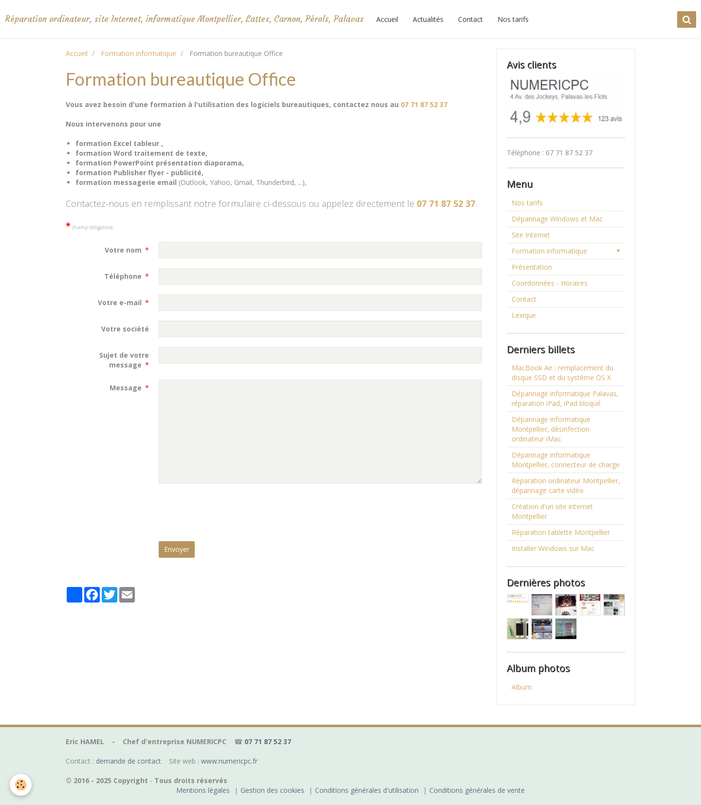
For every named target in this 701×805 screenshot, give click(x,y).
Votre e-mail (120, 302)
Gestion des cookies (272, 790)
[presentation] (233, 512)
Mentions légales (203, 790)
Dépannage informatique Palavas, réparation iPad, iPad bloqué (565, 398)
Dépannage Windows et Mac (557, 218)
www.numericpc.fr (229, 761)
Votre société (125, 328)
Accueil (387, 19)
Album (522, 687)
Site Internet (531, 234)
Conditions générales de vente (477, 790)
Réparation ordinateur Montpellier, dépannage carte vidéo (566, 485)
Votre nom (123, 250)
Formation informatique (138, 53)
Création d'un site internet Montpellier (552, 511)
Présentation (532, 267)
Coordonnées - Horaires (550, 283)
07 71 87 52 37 (424, 104)
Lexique (524, 315)
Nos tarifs (513, 19)
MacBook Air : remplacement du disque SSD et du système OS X (562, 372)
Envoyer (176, 549)
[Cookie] (21, 785)
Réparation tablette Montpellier (561, 532)
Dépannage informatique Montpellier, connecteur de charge (566, 459)
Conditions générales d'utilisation (367, 790)
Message (126, 387)
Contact (470, 19)
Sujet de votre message (124, 359)
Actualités (428, 19)
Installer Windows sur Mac (553, 548)
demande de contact (128, 761)
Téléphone (123, 276)
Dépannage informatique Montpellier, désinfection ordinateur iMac (551, 429)
